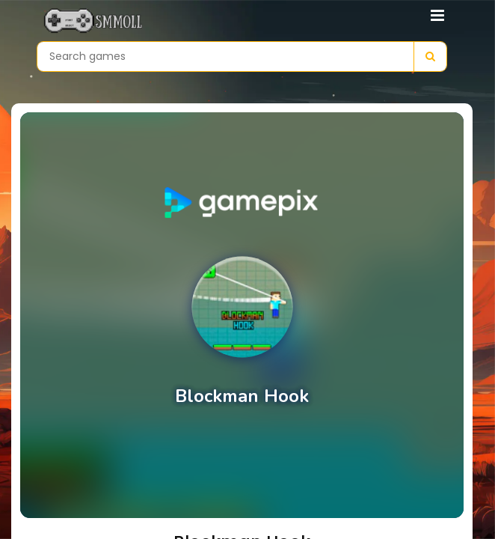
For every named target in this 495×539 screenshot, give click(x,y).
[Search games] (225, 56)
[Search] (429, 56)
